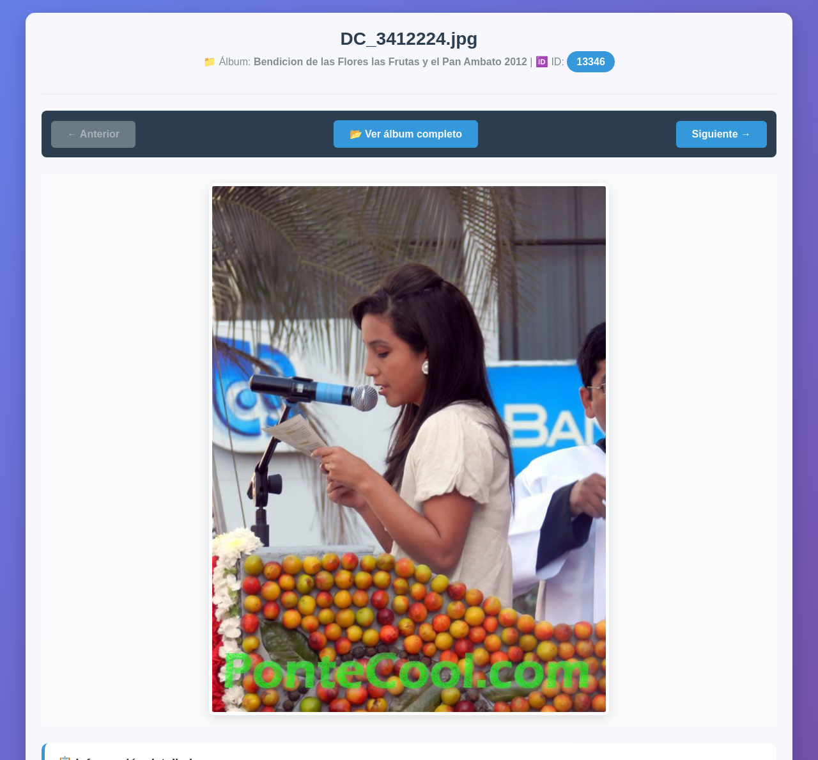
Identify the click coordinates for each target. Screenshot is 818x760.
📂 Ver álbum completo (406, 134)
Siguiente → (721, 134)
